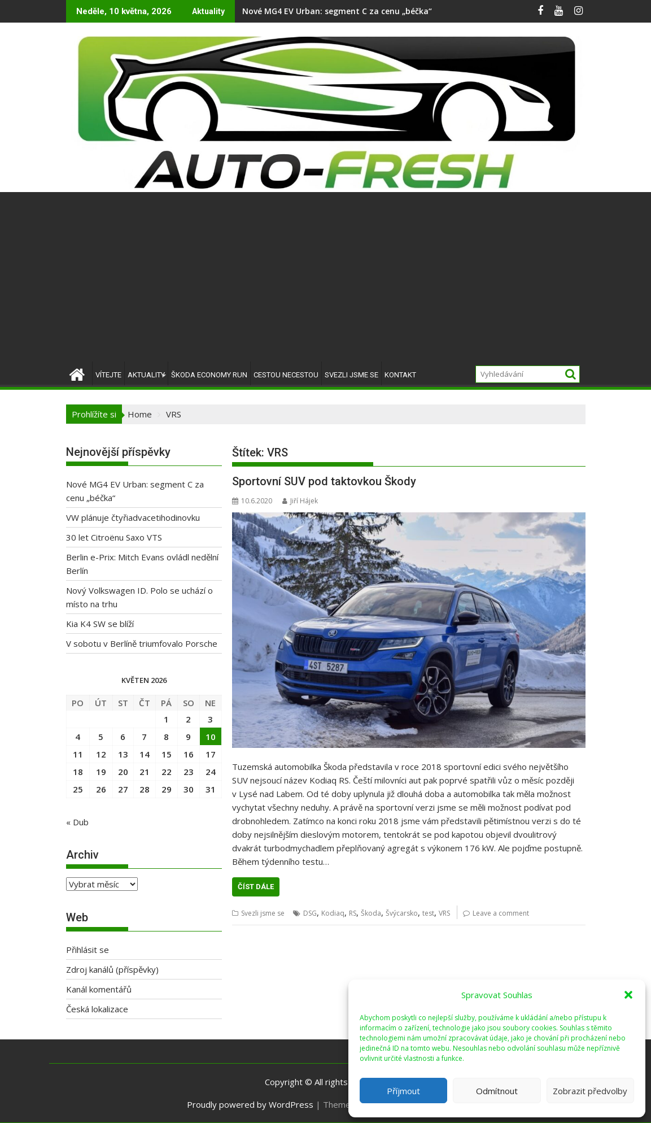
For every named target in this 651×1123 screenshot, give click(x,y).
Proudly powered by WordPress (250, 1104)
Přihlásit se (87, 949)
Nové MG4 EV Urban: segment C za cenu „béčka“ (337, 11)
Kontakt (400, 375)
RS (352, 913)
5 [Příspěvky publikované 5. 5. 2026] (100, 736)
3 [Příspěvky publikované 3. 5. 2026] (210, 719)
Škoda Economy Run (209, 375)
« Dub (77, 822)
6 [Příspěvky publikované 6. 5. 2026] (122, 736)
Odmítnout (497, 1090)
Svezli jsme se (351, 375)
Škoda (371, 913)
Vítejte (108, 375)
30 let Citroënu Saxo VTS (114, 537)
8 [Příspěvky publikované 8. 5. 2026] (166, 736)
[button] (628, 994)
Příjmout (403, 1090)
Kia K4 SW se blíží (100, 623)
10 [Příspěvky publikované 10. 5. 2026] (211, 736)
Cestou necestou (286, 375)
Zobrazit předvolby (590, 1090)
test (428, 913)
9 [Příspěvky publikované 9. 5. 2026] (188, 736)
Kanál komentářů (99, 989)
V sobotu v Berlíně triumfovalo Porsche (141, 643)
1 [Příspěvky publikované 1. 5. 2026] (166, 719)
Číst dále (256, 886)
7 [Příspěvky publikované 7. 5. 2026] (144, 736)
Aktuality (146, 375)
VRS (444, 913)
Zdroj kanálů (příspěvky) (112, 969)
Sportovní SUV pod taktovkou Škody (324, 481)
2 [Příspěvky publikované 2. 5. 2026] (188, 719)
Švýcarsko (402, 913)
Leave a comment (501, 913)
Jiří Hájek (300, 501)
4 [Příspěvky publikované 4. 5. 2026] (77, 736)
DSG (310, 913)
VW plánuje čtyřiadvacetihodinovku (133, 517)
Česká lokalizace (97, 1009)
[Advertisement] (325, 277)
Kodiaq (332, 913)
